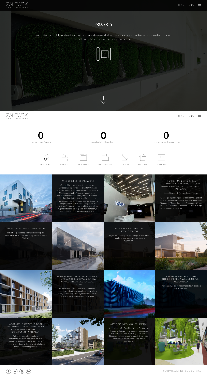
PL (179, 5)
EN (182, 5)
